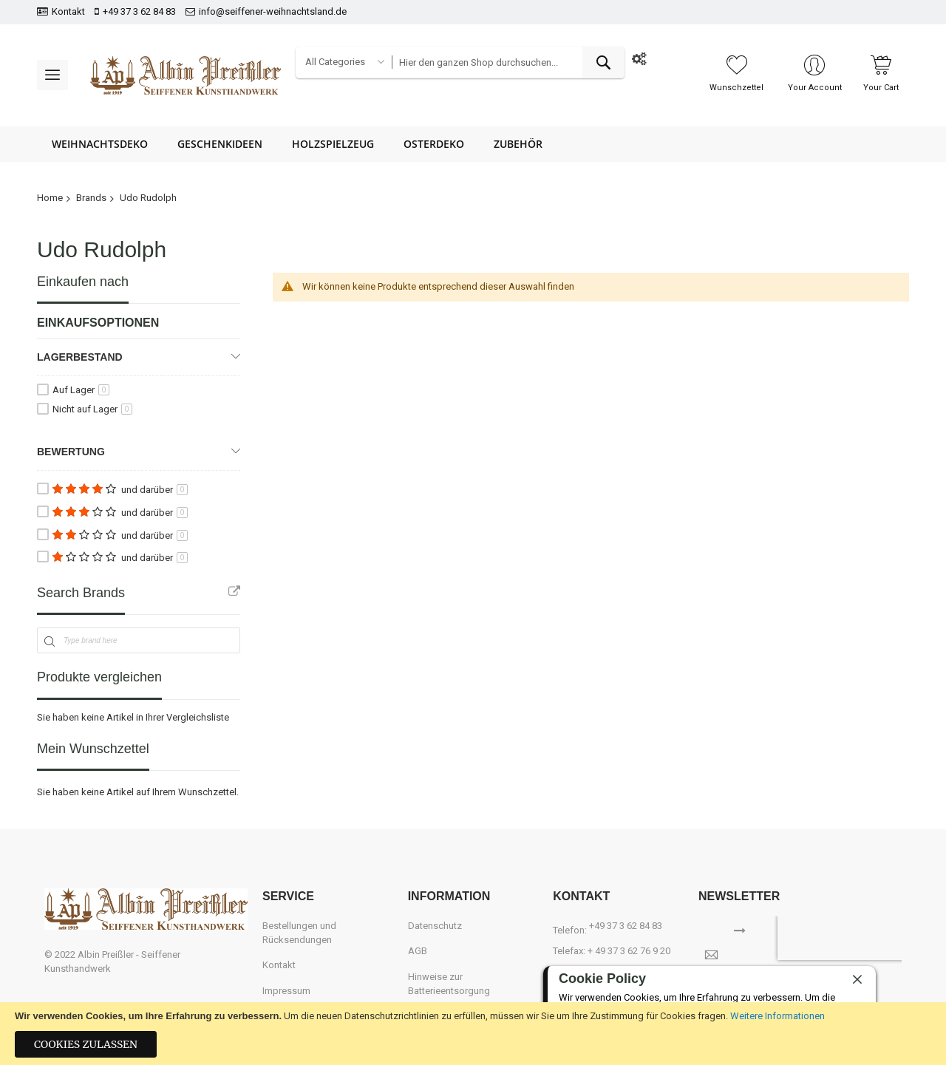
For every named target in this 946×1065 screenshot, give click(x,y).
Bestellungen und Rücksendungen (299, 932)
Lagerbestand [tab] (80, 357)
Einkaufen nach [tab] (83, 281)
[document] (473, 1034)
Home (50, 197)
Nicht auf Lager (92, 409)
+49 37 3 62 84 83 (139, 11)
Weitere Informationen (777, 1015)
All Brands (234, 591)
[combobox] (508, 62)
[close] (857, 979)
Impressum (286, 990)
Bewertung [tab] (71, 451)
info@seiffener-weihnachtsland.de (273, 11)
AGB (417, 950)
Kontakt (68, 11)
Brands (91, 197)
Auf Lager (80, 389)
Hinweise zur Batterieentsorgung (449, 983)
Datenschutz (435, 925)
